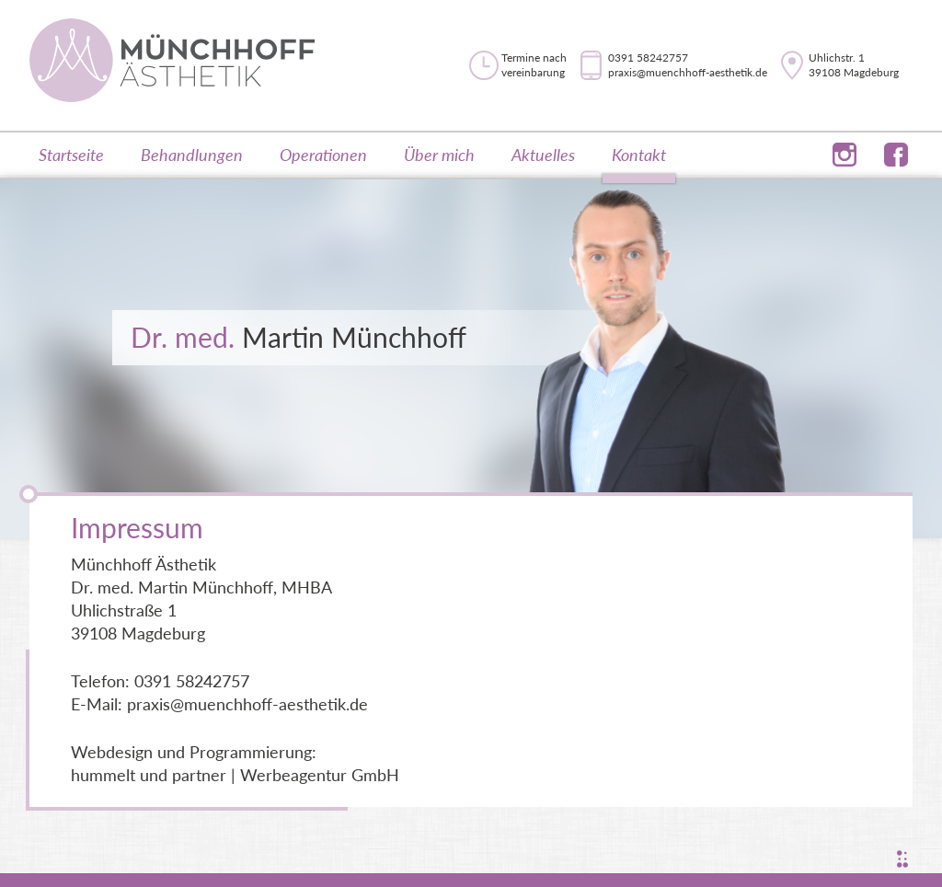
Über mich (439, 154)
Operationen (323, 154)
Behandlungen (192, 154)
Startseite (71, 154)
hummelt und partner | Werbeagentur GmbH (235, 775)
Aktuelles (543, 154)
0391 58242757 (648, 57)
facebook (896, 144)
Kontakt (639, 154)
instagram (844, 144)
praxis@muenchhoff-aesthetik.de (687, 72)
